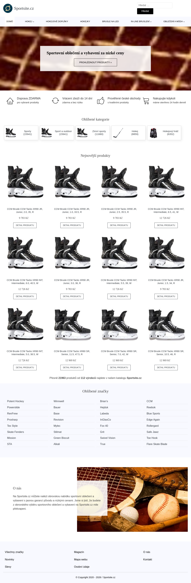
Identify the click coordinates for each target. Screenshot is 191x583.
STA (9, 443)
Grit (104, 431)
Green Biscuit (62, 437)
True (104, 443)
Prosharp (12, 419)
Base (58, 413)
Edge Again (156, 419)
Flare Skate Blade (159, 443)
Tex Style (12, 425)
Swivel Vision (109, 437)
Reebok (153, 407)
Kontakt (147, 559)
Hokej (28, 21)
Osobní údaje (82, 566)
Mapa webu (81, 559)
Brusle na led (110, 21)
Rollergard (155, 425)
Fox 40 (106, 425)
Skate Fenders (15, 431)
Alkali (58, 443)
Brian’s (106, 401)
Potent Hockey (15, 401)
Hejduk (106, 407)
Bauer (58, 407)
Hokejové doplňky (57, 21)
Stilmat (59, 431)
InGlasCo (107, 419)
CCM (152, 401)
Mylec (58, 425)
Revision (60, 419)
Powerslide (13, 407)
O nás (146, 551)
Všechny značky (14, 551)
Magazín (79, 551)
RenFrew (12, 413)
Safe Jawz (155, 431)
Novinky (9, 559)
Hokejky (85, 21)
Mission (11, 437)
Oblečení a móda (173, 21)
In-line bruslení (140, 21)
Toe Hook (154, 437)
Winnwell (60, 401)
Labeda (106, 413)
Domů (9, 21)
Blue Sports (156, 413)
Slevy (8, 566)
